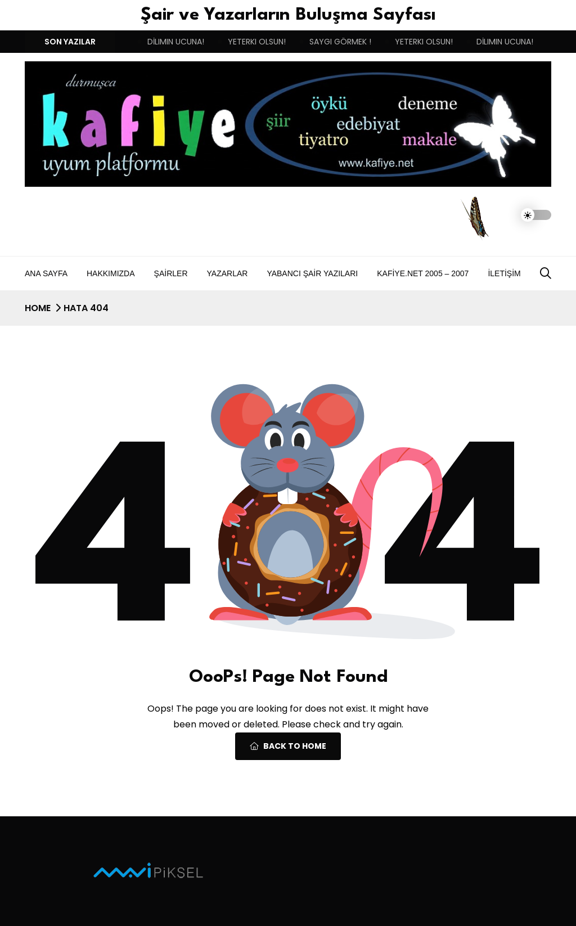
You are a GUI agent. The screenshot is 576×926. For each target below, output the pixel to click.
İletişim (504, 273)
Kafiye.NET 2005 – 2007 (423, 273)
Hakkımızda (111, 273)
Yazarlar (227, 273)
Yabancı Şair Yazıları (312, 273)
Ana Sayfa (46, 273)
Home (38, 308)
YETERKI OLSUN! (257, 41)
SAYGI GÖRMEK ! (340, 41)
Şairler (171, 273)
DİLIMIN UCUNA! (175, 41)
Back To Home (288, 746)
